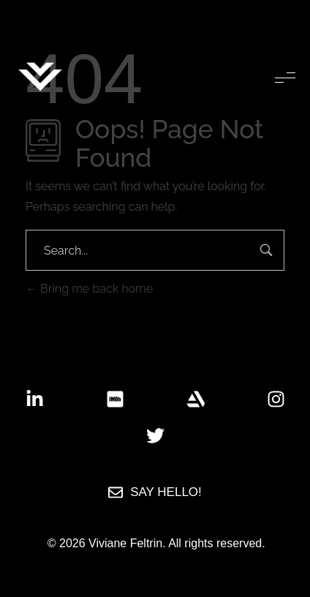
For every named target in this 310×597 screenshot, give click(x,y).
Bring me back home (89, 289)
